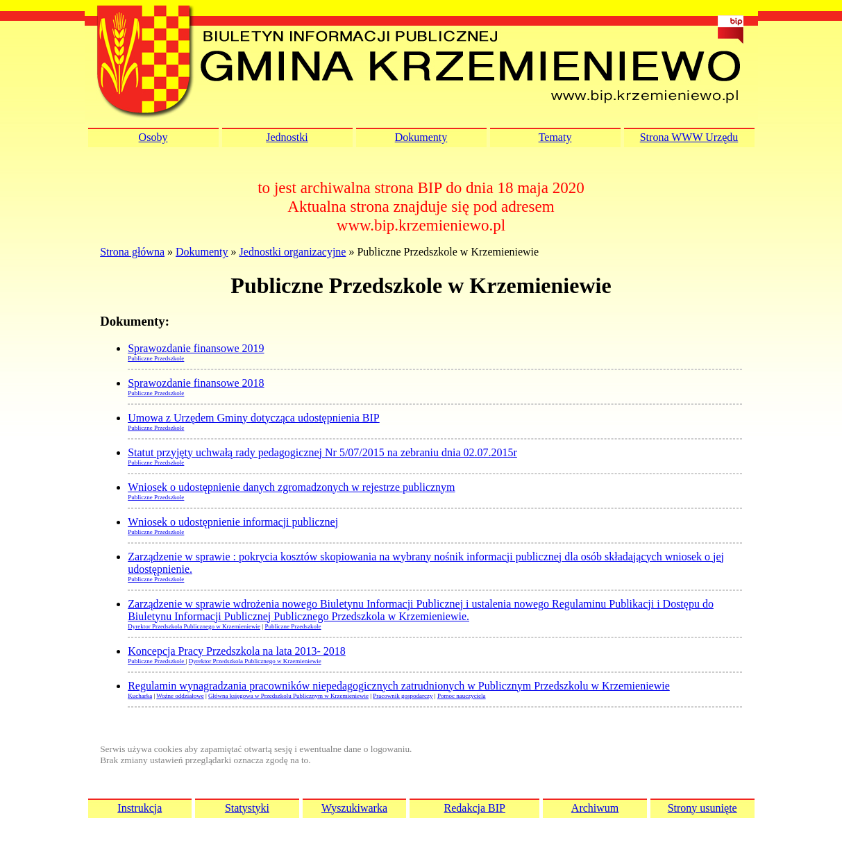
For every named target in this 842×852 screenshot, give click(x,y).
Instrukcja (139, 808)
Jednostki (287, 137)
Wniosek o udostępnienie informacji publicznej (233, 522)
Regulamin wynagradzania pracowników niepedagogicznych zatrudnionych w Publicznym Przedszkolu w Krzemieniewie (399, 686)
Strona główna (132, 252)
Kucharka (140, 695)
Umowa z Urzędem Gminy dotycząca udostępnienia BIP (254, 418)
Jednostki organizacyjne (292, 252)
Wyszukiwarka (354, 808)
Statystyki (247, 808)
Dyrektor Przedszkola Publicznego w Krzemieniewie (194, 626)
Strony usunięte (702, 808)
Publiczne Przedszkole (156, 358)
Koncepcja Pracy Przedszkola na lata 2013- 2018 (237, 651)
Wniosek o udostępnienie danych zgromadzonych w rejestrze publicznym (291, 487)
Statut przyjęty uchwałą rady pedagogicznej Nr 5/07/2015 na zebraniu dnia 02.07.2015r (322, 452)
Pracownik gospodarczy (402, 695)
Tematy (555, 137)
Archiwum (594, 808)
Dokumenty (421, 137)
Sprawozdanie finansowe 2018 (196, 383)
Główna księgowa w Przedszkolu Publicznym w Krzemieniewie (288, 695)
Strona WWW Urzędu (689, 137)
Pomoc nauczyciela (461, 695)
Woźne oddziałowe (180, 695)
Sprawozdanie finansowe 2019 (196, 348)
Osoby (153, 137)
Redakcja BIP (474, 808)
